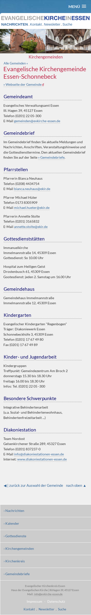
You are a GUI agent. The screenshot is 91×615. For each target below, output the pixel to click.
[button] (77, 6)
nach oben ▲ (76, 485)
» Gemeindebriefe (51, 157)
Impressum (34, 601)
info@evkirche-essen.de (48, 594)
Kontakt (36, 24)
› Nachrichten (14, 511)
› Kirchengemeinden (19, 548)
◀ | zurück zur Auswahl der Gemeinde (33, 485)
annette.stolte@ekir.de (31, 227)
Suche (67, 24)
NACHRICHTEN (14, 24)
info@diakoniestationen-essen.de (39, 454)
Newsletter (52, 24)
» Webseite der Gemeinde (22, 84)
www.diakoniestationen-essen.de (42, 459)
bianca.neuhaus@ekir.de (32, 189)
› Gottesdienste (15, 536)
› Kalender (11, 523)
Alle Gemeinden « (16, 63)
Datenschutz (56, 601)
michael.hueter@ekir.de (32, 207)
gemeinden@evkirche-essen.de (37, 121)
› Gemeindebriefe (17, 574)
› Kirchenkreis (14, 561)
